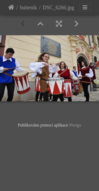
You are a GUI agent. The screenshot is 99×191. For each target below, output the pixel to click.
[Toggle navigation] (85, 7)
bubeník (28, 7)
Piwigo (75, 125)
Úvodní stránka (11, 7)
